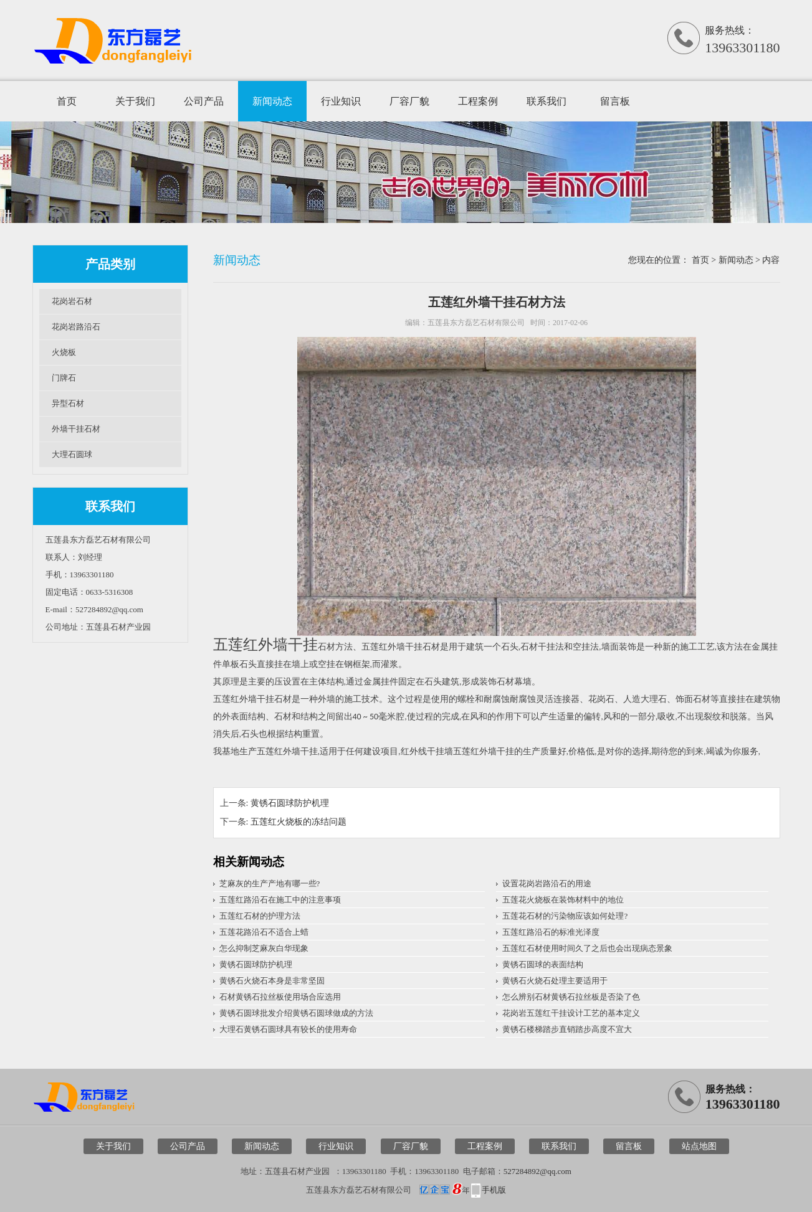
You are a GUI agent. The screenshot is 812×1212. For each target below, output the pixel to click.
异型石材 (68, 403)
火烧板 (64, 352)
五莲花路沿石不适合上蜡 (263, 932)
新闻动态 (272, 101)
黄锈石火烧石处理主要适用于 (555, 980)
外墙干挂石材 (76, 428)
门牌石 (64, 377)
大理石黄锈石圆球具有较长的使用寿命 (288, 1029)
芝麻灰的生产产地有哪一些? (269, 883)
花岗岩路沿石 (76, 326)
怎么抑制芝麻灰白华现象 (263, 948)
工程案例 (478, 101)
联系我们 (546, 101)
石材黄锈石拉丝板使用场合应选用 (280, 996)
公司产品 (204, 101)
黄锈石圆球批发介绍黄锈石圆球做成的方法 (296, 1013)
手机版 (494, 1190)
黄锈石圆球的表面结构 (542, 964)
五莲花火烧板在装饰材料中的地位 (563, 899)
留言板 (615, 101)
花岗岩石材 (72, 301)
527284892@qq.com (537, 1171)
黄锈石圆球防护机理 (290, 803)
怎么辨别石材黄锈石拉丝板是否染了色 (571, 996)
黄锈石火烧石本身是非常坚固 (272, 980)
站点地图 (699, 1146)
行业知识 (341, 101)
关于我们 (135, 101)
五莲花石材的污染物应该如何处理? (565, 916)
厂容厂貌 (409, 101)
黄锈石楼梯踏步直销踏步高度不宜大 (567, 1029)
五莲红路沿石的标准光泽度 (550, 932)
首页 (67, 101)
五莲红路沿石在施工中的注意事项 (280, 899)
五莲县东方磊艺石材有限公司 (476, 322)
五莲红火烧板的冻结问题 (298, 821)
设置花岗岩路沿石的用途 (546, 883)
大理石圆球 (72, 454)
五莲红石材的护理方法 (259, 916)
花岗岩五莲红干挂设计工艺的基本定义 (571, 1013)
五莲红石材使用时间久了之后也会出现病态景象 (587, 948)
